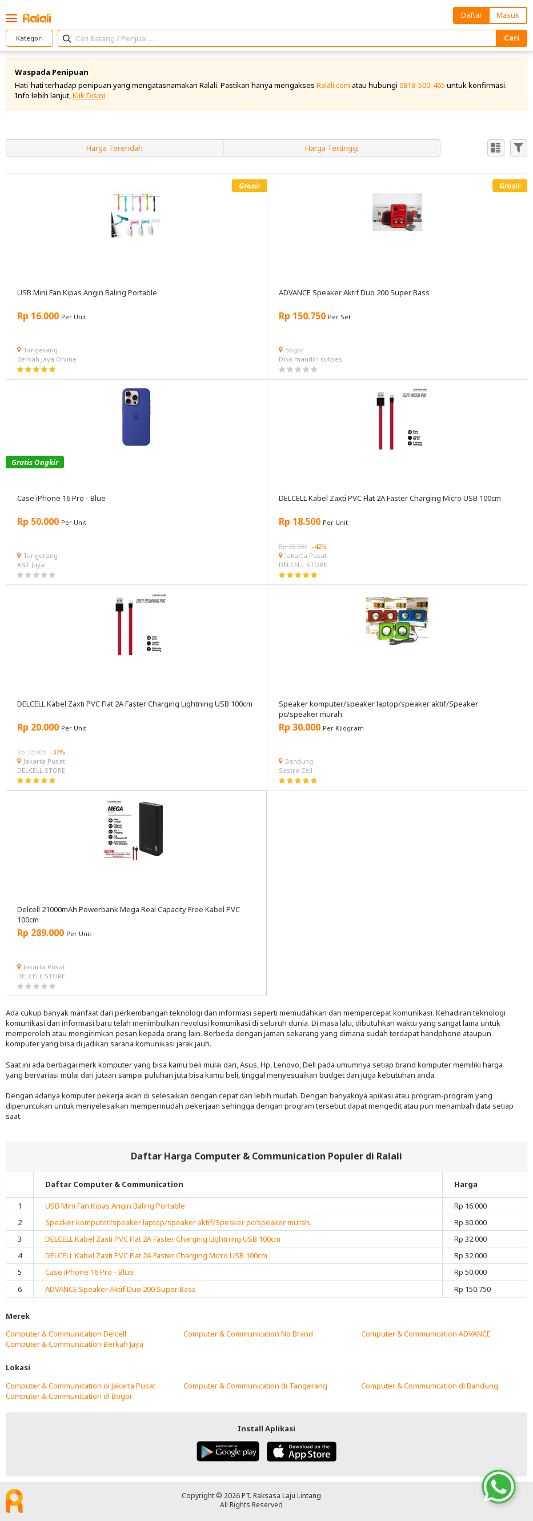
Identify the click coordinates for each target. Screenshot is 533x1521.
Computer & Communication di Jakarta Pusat (80, 1385)
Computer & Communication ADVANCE (426, 1334)
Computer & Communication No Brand (248, 1334)
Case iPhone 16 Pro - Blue (89, 1272)
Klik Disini (89, 95)
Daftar (471, 15)
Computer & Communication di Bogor (69, 1396)
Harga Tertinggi (332, 148)
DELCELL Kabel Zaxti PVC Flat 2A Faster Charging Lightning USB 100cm (162, 1239)
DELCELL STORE (303, 564)
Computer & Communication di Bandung (429, 1385)
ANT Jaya (31, 564)
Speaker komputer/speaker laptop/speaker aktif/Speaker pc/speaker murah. (178, 1222)
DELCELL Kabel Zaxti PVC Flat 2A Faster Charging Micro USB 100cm (156, 1255)
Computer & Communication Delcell (66, 1334)
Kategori (29, 38)
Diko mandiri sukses (310, 359)
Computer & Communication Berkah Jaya (74, 1344)
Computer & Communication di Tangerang (255, 1385)
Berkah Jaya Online (47, 359)
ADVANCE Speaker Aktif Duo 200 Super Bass (120, 1289)
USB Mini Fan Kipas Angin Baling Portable (115, 1206)
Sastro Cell (295, 770)
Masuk (507, 15)
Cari (511, 38)
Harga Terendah (114, 148)
